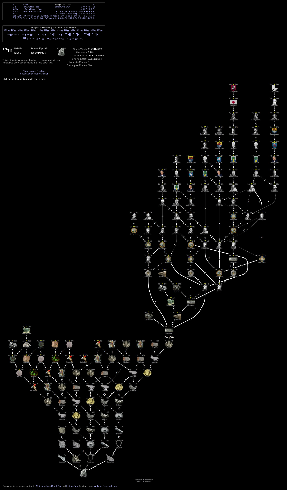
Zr (58, 14)
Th (21, 18)
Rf (58, 18)
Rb (14, 14)
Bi (87, 16)
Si (84, 9)
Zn (79, 11)
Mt (71, 18)
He (94, 5)
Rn (94, 16)
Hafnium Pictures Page (32, 9)
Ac (19, 18)
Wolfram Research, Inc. (105, 486)
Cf (43, 18)
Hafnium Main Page (31, 7)
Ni (74, 11)
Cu (76, 11)
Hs (69, 18)
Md (51, 18)
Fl (84, 18)
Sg (63, 18)
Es (45, 18)
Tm (51, 16)
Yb (54, 16)
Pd (74, 14)
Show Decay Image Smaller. (34, 73)
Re (66, 16)
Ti (58, 11)
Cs (14, 16)
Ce (21, 16)
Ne (94, 7)
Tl (81, 16)
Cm (38, 18)
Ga (81, 11)
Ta (61, 16)
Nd (26, 16)
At (91, 16)
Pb (84, 16)
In (81, 14)
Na (14, 9)
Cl (91, 9)
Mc (86, 18)
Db (61, 18)
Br (91, 11)
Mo (63, 14)
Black (57, 7)
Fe (69, 11)
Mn (66, 11)
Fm (48, 18)
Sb (87, 14)
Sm (32, 16)
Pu (32, 18)
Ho (45, 16)
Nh (81, 18)
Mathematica (42, 486)
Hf (58, 16)
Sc (56, 11)
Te (89, 14)
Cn (79, 18)
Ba (16, 16)
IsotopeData (72, 486)
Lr (56, 18)
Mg (16, 9)
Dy (43, 16)
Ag (76, 14)
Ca (16, 11)
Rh (71, 14)
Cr (63, 11)
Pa (24, 18)
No (54, 18)
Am (35, 18)
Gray (68, 7)
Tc (66, 14)
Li (13, 7)
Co (71, 11)
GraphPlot (56, 486)
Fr (14, 18)
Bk (41, 18)
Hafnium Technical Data (33, 11)
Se (89, 11)
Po (89, 16)
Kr (94, 11)
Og (93, 18)
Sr (16, 14)
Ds (74, 18)
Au (76, 16)
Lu (56, 16)
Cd (79, 14)
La (19, 16)
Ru (69, 14)
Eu (35, 16)
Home (25, 5)
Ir (71, 16)
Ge (84, 11)
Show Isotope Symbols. (34, 71)
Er (48, 16)
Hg (79, 16)
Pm (29, 16)
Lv (89, 18)
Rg (76, 18)
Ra (16, 18)
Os (69, 16)
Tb (41, 16)
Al (81, 9)
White (62, 7)
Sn (84, 14)
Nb (61, 14)
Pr (24, 16)
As (87, 11)
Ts (91, 18)
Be (16, 7)
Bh (66, 18)
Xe (94, 14)
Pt (74, 16)
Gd (38, 16)
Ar (94, 9)
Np (29, 18)
